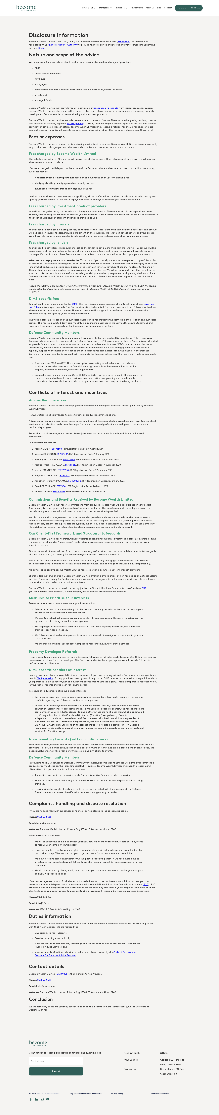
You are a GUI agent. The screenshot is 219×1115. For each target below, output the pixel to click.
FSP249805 (124, 42)
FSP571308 (56, 449)
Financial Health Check (189, 8)
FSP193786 (62, 454)
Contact (168, 8)
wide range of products (105, 108)
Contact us (130, 1069)
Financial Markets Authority (63, 45)
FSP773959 (63, 470)
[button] (88, 8)
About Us (150, 8)
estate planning (75, 124)
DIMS (41, 48)
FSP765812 (70, 465)
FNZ (144, 588)
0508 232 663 (44, 817)
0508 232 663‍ (131, 1060)
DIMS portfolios (45, 678)
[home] (26, 7)
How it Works (136, 8)
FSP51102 (65, 476)
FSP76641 (62, 486)
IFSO (145, 885)
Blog (159, 8)
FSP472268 (69, 460)
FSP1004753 (74, 481)
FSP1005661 (59, 492)
